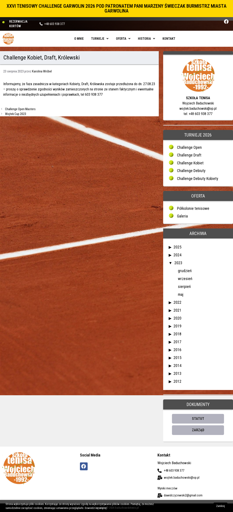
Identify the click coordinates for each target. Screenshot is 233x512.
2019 (177, 326)
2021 (177, 310)
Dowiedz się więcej (96, 508)
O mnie (79, 38)
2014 (177, 365)
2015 (177, 357)
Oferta (123, 38)
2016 (177, 349)
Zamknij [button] (220, 506)
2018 (177, 334)
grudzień (185, 270)
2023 (178, 262)
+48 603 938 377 (54, 24)
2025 (177, 247)
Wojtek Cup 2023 (15, 114)
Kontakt (169, 38)
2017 (177, 342)
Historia (146, 38)
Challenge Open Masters (20, 109)
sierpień (184, 286)
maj (180, 294)
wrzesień (185, 278)
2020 (177, 318)
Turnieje (99, 38)
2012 (177, 381)
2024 (177, 255)
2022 (177, 302)
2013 (177, 373)
